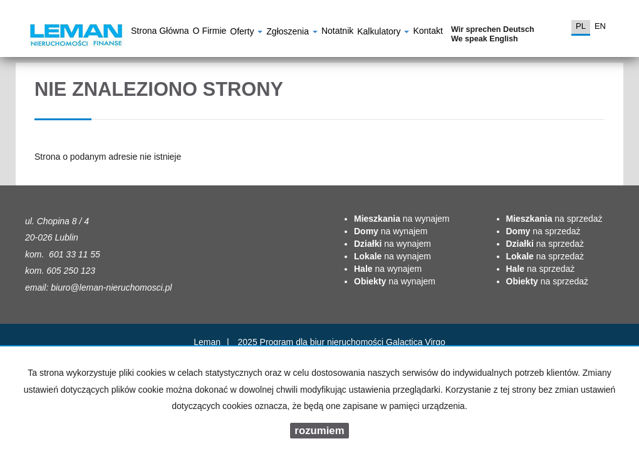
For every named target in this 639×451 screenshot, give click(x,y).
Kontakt (427, 32)
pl (581, 26)
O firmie (210, 32)
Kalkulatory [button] (383, 32)
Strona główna (160, 32)
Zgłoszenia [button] (292, 32)
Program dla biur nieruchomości (323, 342)
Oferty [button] (246, 32)
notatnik (337, 32)
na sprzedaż (554, 219)
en (600, 26)
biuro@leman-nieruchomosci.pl (111, 288)
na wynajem (402, 219)
